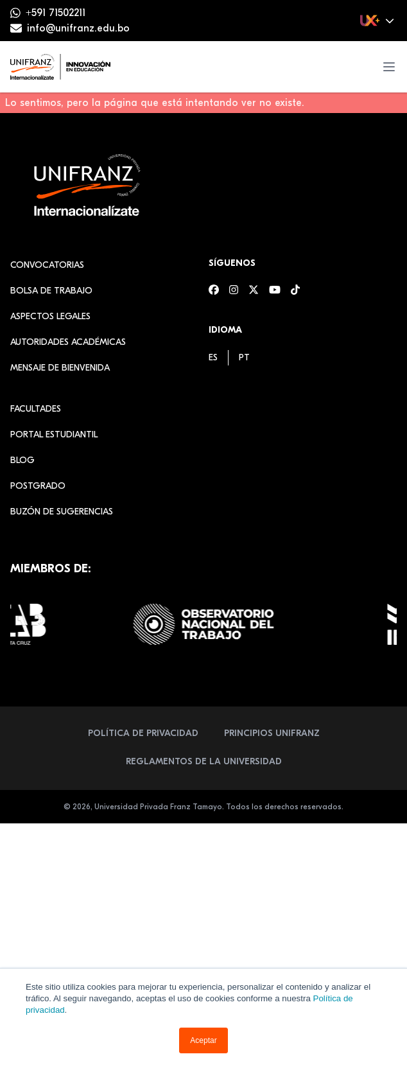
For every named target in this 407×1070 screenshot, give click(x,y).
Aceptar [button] (203, 1040)
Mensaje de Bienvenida (60, 367)
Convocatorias (47, 264)
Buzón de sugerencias (61, 511)
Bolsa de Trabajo (51, 290)
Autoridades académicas (68, 342)
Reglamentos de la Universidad (204, 761)
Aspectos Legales (50, 316)
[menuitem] (213, 357)
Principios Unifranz (272, 733)
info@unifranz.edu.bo (78, 28)
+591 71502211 (55, 13)
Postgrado (37, 485)
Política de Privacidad (143, 733)
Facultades (35, 408)
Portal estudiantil (54, 434)
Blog (22, 460)
